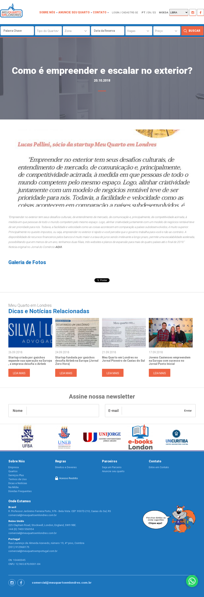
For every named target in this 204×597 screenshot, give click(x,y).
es (154, 12)
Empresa (13, 467)
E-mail (113, 411)
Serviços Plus (16, 475)
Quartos (13, 471)
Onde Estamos (19, 501)
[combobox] (48, 30)
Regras (60, 461)
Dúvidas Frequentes (20, 491)
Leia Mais (19, 373)
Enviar (188, 410)
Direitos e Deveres (66, 467)
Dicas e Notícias (17, 483)
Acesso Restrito (68, 478)
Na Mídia (13, 487)
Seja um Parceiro (112, 467)
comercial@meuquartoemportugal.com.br (32, 551)
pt (143, 12)
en (149, 12)
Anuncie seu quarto (74, 12)
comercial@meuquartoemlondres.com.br (62, 582)
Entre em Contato (159, 467)
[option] (30, 347)
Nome (18, 411)
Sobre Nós (16, 461)
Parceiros (109, 461)
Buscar (194, 30)
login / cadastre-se (125, 12)
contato (99, 12)
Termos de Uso (17, 479)
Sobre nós (47, 12)
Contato (155, 461)
